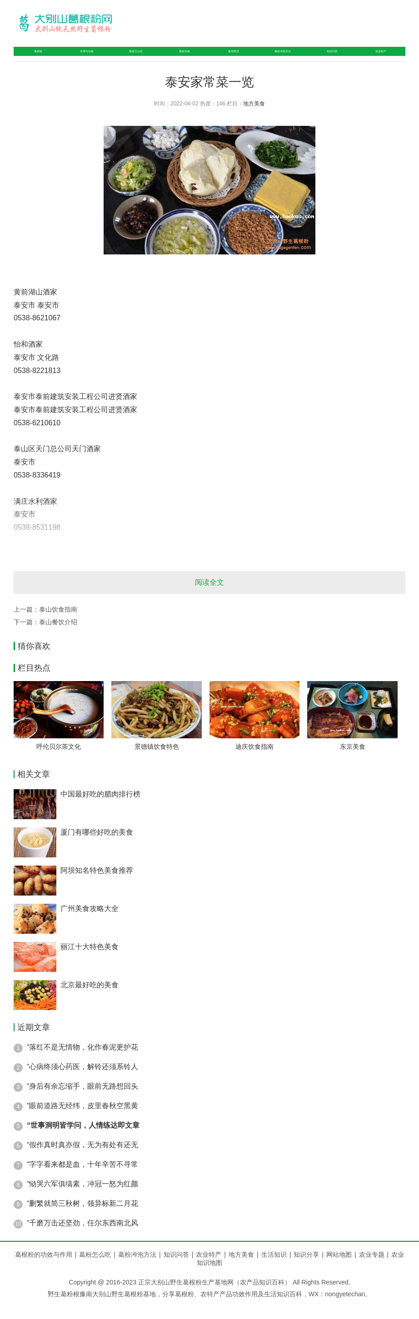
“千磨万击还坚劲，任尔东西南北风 (82, 1237)
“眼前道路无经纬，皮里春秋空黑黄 (82, 1120)
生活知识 (277, 1269)
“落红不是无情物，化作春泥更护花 (82, 1061)
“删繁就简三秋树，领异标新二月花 (82, 1218)
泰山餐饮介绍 (58, 636)
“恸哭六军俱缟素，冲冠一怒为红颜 (82, 1198)
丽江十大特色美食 (89, 961)
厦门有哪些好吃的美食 (96, 847)
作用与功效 (79, 58)
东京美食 (352, 761)
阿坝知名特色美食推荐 (96, 885)
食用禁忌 (229, 58)
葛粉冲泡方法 (282, 58)
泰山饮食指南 (58, 623)
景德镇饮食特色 (157, 761)
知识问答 (335, 58)
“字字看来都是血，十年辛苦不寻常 (82, 1179)
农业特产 (382, 58)
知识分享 (310, 1269)
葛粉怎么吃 (133, 58)
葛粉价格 (182, 58)
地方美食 (254, 118)
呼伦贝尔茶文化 (58, 761)
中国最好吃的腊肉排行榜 (100, 808)
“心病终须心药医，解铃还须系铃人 (82, 1081)
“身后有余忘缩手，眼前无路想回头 (82, 1101)
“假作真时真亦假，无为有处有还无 (82, 1159)
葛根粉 (33, 58)
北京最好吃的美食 (89, 999)
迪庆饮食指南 (254, 761)
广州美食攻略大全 (89, 923)
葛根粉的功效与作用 (43, 1269)
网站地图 (339, 1269)
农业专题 (371, 1269)
